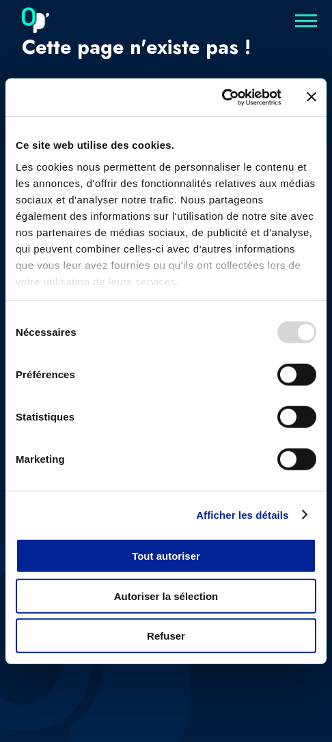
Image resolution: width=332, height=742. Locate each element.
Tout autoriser (166, 556)
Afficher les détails (242, 514)
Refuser (166, 636)
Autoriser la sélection (166, 595)
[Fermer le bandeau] (311, 97)
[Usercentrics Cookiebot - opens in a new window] (221, 97)
